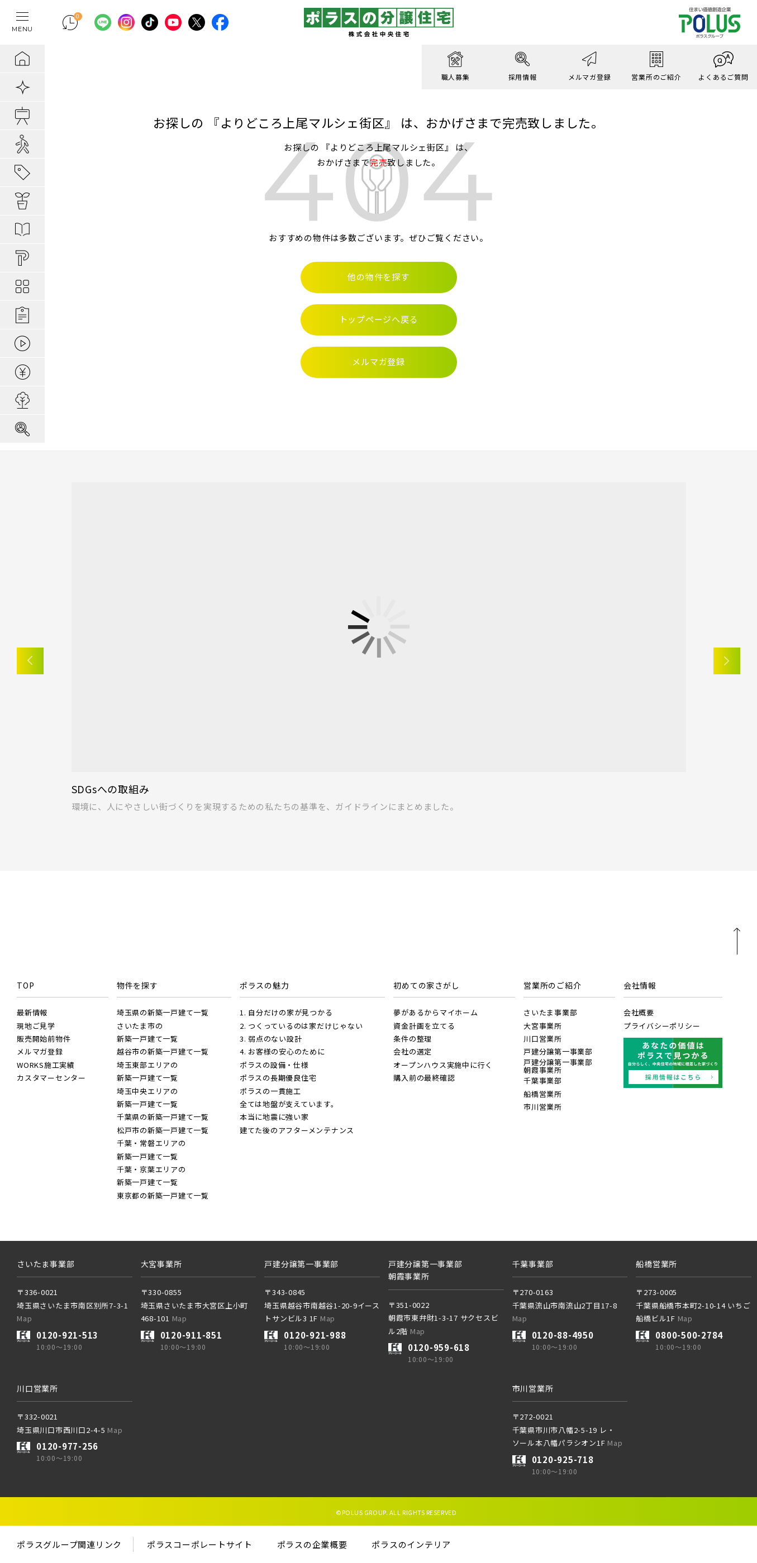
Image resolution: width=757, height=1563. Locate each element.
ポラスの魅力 (264, 985)
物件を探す (137, 985)
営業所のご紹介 (552, 985)
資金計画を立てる (424, 1025)
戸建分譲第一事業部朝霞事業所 (558, 1066)
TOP (25, 985)
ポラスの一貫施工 (270, 1091)
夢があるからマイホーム (435, 1012)
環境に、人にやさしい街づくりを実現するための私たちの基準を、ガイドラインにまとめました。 (265, 806)
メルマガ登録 (40, 1051)
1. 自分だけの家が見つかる (286, 1012)
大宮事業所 (542, 1025)
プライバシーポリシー (662, 1025)
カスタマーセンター (51, 1077)
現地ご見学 (36, 1025)
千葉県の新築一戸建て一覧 (163, 1116)
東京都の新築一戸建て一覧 (163, 1195)
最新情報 (32, 1012)
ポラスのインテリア (411, 1544)
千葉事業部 (542, 1080)
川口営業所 (542, 1038)
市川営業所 (542, 1106)
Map (24, 1318)
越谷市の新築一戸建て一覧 (163, 1051)
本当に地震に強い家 (274, 1116)
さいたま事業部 (550, 1012)
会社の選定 (412, 1051)
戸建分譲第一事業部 (558, 1051)
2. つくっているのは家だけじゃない (301, 1025)
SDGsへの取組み (111, 788)
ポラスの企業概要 (312, 1544)
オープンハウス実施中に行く (443, 1064)
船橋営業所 (542, 1094)
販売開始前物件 (43, 1038)
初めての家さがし (426, 985)
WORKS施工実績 (46, 1064)
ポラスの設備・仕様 (274, 1064)
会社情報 (639, 985)
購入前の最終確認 (424, 1077)
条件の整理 (412, 1038)
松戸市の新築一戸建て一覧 (163, 1130)
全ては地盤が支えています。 (289, 1104)
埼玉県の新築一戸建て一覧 (163, 1012)
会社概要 (638, 1012)
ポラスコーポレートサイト (200, 1544)
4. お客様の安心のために (282, 1051)
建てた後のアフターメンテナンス (297, 1130)
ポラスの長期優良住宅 (278, 1077)
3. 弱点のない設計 (271, 1038)
